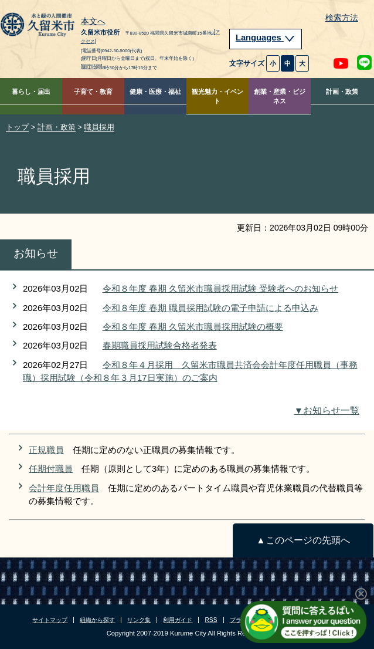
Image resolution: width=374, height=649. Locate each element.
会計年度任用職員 (64, 488)
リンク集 (139, 620)
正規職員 (46, 450)
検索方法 (341, 17)
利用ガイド (177, 620)
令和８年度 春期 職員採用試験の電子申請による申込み (210, 308)
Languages (265, 37)
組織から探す (97, 620)
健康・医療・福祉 (155, 91)
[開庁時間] (92, 66)
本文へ (93, 22)
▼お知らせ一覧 (326, 410)
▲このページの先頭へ (302, 540)
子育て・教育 (93, 91)
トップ (17, 127)
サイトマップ (49, 620)
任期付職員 (51, 469)
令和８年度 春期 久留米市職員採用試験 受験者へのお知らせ (220, 288)
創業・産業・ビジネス (279, 96)
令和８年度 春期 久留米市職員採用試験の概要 (193, 327)
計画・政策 (342, 91)
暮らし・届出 (31, 91)
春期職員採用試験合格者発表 (160, 345)
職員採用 (99, 127)
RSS (211, 620)
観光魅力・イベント (217, 96)
